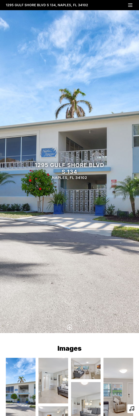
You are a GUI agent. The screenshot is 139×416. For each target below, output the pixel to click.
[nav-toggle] (130, 5)
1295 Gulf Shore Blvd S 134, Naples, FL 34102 (47, 5)
